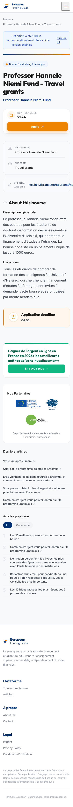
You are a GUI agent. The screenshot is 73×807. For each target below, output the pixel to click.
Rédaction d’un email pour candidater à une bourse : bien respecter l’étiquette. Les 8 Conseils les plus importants (38, 577)
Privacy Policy (12, 748)
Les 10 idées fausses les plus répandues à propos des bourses (38, 591)
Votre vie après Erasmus (19, 461)
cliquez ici (62, 40)
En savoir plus (36, 368)
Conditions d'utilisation (17, 754)
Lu (9, 525)
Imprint (7, 741)
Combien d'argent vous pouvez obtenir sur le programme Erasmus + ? (32, 501)
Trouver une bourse (15, 688)
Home (7, 19)
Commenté (23, 525)
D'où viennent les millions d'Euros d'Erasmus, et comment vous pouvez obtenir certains (34, 478)
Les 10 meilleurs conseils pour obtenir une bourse (37, 537)
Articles (8, 694)
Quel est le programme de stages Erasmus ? (32, 468)
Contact (8, 721)
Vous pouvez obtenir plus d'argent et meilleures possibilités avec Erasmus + (34, 490)
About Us (9, 715)
